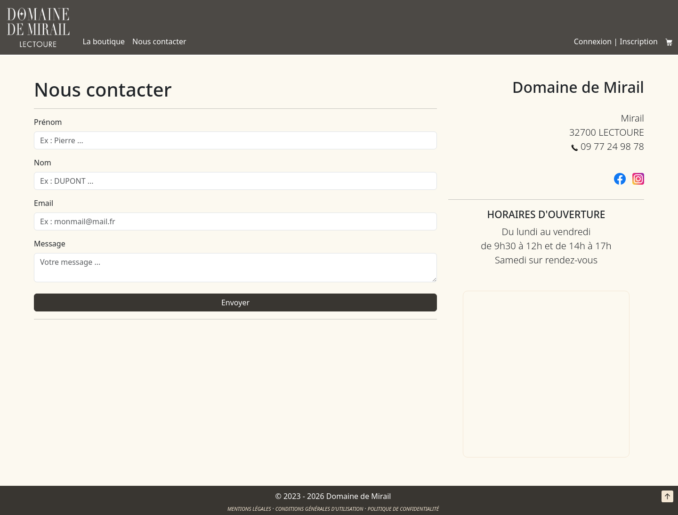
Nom (42, 162)
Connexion (593, 41)
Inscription (639, 41)
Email (43, 203)
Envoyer (235, 302)
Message (49, 243)
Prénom (48, 122)
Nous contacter (159, 41)
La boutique (103, 41)
